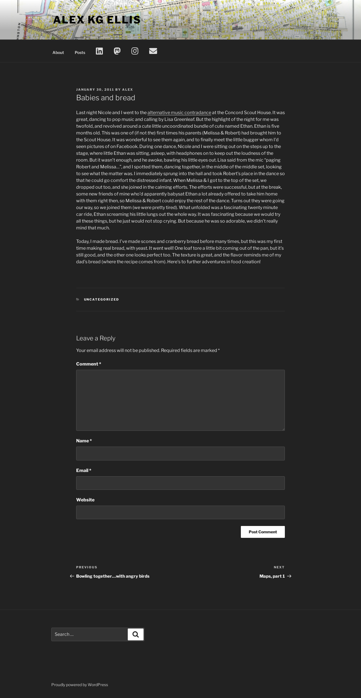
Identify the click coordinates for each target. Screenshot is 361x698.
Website (85, 500)
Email (83, 470)
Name (84, 440)
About (58, 52)
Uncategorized (101, 299)
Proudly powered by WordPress (79, 684)
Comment (88, 364)
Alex (127, 90)
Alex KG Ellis (97, 20)
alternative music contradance (179, 112)
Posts (80, 52)
